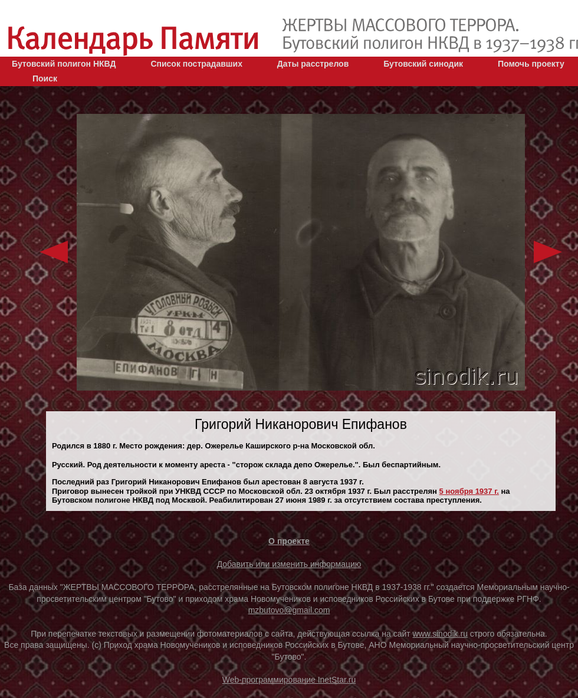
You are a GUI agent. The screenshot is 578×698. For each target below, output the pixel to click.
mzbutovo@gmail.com (289, 610)
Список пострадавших (196, 63)
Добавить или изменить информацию (289, 564)
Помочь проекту (531, 63)
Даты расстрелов (313, 63)
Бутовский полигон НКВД (64, 63)
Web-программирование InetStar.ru (289, 679)
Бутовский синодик (423, 63)
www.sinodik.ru (440, 633)
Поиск (44, 78)
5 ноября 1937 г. (469, 491)
